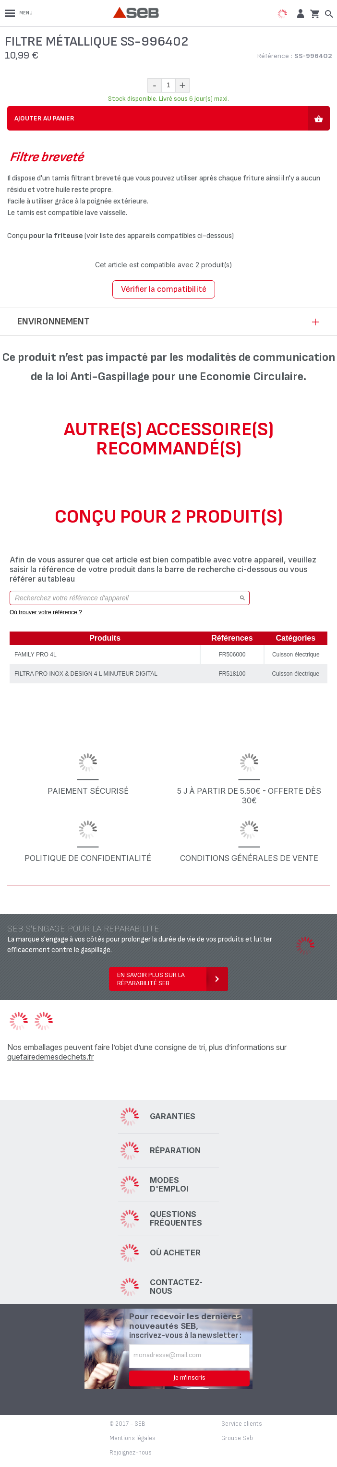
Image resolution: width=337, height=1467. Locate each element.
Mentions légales (132, 1438)
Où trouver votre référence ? (46, 612)
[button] (299, 13)
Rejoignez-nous (130, 1452)
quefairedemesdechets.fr (50, 1056)
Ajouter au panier (44, 118)
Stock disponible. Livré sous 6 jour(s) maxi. (168, 99)
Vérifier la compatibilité (163, 289)
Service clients (241, 1424)
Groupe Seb (237, 1438)
